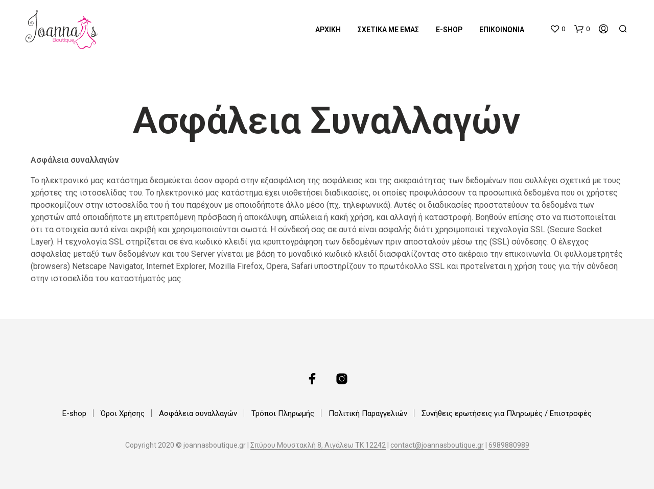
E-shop (449, 30)
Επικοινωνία (501, 30)
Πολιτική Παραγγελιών (368, 413)
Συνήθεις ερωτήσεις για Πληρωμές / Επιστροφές (507, 413)
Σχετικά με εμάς (388, 30)
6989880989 (508, 445)
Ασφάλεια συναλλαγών (198, 413)
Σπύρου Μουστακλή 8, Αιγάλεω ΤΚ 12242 (318, 445)
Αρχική (328, 30)
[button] (557, 29)
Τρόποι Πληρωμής (282, 413)
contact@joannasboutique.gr (437, 445)
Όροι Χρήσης (123, 413)
